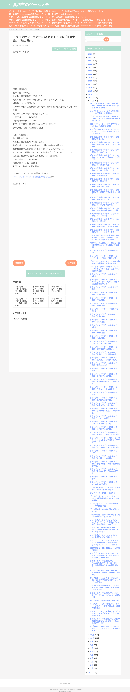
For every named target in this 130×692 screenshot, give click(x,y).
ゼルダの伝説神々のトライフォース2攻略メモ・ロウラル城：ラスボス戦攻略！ (105, 144)
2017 (90, 84)
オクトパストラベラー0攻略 (48, 26)
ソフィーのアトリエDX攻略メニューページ (26, 20)
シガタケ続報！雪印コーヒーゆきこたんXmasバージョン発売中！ (105, 516)
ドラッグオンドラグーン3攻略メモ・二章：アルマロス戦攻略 (104, 423)
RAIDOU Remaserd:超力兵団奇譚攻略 (96, 23)
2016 (90, 88)
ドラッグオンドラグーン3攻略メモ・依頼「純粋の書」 (104, 294)
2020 (90, 74)
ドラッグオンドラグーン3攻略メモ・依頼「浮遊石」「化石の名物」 (104, 388)
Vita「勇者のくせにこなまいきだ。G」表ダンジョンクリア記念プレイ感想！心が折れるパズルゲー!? (104, 522)
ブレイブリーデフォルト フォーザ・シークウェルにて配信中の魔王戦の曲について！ (105, 118)
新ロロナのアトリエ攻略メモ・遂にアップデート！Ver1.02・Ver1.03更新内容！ (105, 573)
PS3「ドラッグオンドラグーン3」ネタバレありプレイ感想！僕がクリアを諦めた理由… (105, 269)
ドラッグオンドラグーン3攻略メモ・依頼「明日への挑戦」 (104, 364)
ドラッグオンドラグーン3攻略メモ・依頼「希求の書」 (104, 332)
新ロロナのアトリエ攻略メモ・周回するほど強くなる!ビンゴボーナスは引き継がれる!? (105, 621)
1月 (92, 668)
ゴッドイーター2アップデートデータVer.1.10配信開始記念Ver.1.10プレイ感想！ (104, 498)
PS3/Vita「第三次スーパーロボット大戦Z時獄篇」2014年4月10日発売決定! (105, 245)
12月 (92, 101)
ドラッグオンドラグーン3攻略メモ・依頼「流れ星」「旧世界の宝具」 (104, 359)
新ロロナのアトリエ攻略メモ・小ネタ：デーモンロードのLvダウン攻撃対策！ (105, 595)
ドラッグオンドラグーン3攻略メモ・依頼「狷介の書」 (104, 321)
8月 (92, 645)
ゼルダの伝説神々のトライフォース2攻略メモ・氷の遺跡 (104, 175)
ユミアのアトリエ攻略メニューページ (32, 23)
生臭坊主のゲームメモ (29, 4)
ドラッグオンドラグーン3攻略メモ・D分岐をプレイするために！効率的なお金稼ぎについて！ (104, 282)
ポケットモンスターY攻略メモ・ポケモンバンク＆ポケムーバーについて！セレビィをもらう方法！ (104, 237)
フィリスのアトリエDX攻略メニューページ (69, 17)
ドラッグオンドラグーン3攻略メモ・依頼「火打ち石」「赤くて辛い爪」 (105, 446)
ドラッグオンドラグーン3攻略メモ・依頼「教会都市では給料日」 (104, 348)
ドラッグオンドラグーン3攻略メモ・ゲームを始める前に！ (104, 483)
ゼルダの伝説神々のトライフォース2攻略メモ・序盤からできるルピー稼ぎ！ (105, 192)
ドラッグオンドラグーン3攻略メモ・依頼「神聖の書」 (104, 299)
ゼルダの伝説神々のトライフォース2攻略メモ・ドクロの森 (104, 186)
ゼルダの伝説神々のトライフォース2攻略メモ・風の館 (104, 220)
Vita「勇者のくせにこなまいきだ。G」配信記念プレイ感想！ (104, 536)
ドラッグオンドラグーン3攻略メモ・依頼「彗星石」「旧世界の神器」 (104, 353)
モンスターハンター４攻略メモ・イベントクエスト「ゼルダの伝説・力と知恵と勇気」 (105, 613)
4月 (92, 658)
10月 (92, 638)
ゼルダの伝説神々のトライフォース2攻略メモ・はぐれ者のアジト (104, 169)
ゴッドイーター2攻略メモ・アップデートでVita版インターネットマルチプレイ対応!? (104, 587)
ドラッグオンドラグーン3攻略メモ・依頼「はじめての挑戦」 (104, 417)
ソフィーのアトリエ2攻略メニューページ (61, 20)
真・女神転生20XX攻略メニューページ (64, 23)
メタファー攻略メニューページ (21, 11)
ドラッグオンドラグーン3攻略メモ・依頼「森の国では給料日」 (104, 399)
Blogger (68, 683)
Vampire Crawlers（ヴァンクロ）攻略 (96, 26)
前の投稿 (71, 263)
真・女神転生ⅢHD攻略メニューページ (63, 14)
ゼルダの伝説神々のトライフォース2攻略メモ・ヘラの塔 (104, 215)
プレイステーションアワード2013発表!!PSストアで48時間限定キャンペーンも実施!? (105, 580)
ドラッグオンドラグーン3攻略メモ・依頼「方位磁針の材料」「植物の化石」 (105, 381)
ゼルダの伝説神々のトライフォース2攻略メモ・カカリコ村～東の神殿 (104, 226)
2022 (90, 67)
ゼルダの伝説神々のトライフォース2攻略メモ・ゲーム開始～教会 (104, 231)
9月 (92, 641)
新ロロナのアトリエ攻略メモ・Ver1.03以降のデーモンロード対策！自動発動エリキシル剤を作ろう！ (104, 564)
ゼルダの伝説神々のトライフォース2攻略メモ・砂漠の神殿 (104, 164)
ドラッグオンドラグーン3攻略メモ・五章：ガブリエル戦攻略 (104, 342)
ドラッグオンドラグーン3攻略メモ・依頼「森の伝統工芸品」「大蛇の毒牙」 (105, 411)
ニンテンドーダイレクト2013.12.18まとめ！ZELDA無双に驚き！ (105, 489)
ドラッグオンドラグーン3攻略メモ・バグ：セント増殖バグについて (104, 257)
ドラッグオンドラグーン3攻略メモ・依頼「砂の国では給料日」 (104, 375)
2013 (90, 98)
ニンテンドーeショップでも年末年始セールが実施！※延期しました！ (104, 112)
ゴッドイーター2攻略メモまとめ (102, 493)
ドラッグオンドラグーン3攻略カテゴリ (45, 273)
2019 (90, 77)
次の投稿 (19, 263)
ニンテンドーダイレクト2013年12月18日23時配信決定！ (104, 505)
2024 (90, 61)
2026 (90, 54)
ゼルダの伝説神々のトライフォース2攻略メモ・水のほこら (104, 198)
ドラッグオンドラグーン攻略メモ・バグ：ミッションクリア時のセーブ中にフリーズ (105, 440)
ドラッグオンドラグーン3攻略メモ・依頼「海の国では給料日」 (104, 457)
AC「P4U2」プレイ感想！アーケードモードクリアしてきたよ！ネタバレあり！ (105, 628)
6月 (92, 651)
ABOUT (12, 23)
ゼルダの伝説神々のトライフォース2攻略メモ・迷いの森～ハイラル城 (104, 209)
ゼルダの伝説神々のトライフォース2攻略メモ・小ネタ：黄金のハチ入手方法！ (105, 157)
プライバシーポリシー (106, 20)
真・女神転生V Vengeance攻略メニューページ (27, 14)
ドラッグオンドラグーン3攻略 (64, 49)
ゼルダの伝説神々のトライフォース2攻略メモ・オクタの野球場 (104, 204)
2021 (90, 71)
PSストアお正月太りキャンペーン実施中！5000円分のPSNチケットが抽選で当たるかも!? (104, 106)
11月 (92, 635)
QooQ (69, 691)
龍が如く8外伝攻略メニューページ (49, 11)
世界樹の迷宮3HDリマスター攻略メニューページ (84, 11)
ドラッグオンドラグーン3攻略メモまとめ (31, 177)
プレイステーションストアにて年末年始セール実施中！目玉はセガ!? (105, 262)
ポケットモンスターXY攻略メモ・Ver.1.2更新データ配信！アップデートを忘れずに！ (104, 530)
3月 (92, 662)
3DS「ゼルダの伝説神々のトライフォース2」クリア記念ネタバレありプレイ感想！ (105, 131)
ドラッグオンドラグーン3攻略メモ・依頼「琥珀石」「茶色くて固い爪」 (105, 433)
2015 (90, 91)
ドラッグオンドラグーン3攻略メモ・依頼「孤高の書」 (104, 315)
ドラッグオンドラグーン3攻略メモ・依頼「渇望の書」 (104, 337)
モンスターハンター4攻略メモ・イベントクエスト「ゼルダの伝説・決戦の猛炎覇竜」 (105, 606)
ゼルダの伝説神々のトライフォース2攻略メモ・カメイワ (104, 151)
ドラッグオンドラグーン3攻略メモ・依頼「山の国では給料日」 (104, 428)
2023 (90, 64)
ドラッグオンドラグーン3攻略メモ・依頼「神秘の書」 (104, 304)
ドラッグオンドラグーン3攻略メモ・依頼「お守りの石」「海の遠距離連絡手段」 (105, 464)
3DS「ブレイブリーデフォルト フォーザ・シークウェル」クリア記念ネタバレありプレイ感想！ (105, 555)
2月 (92, 665)
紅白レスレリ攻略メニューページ (22, 26)
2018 (90, 81)
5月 (92, 655)
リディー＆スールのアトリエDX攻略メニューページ (29, 17)
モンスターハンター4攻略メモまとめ (104, 600)
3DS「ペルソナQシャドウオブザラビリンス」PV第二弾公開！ (104, 125)
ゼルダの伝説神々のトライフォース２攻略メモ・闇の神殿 (105, 180)
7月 (92, 648)
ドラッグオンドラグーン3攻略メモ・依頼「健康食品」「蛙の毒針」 (104, 404)
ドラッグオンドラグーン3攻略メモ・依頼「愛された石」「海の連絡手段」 (104, 471)
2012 (90, 672)
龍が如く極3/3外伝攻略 (70, 26)
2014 (90, 94)
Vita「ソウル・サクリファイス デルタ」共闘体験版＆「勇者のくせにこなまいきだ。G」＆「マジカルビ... (105, 543)
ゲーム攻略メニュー (87, 20)
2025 (90, 57)
